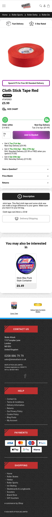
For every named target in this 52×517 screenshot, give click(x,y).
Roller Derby (31, 15)
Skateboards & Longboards (18, 489)
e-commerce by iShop (13, 503)
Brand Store (12, 495)
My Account (12, 420)
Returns (10, 408)
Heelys (10, 480)
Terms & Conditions (15, 402)
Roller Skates (12, 476)
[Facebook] (26, 377)
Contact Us (12, 399)
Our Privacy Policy (14, 411)
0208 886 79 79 (14, 355)
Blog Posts (11, 417)
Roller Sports (16, 15)
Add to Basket (31, 135)
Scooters (11, 492)
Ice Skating (12, 486)
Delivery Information (15, 405)
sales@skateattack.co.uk (15, 359)
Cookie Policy (13, 414)
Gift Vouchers (13, 498)
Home (4, 15)
